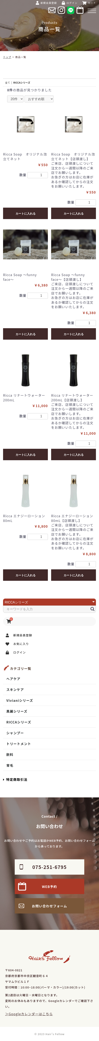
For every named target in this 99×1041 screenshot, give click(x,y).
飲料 (10, 754)
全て (7, 82)
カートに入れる (26, 213)
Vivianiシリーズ (19, 700)
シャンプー (15, 732)
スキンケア (15, 689)
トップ (7, 57)
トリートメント (18, 743)
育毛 (10, 765)
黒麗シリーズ (16, 711)
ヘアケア (13, 678)
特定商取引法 (15, 779)
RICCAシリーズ (18, 722)
